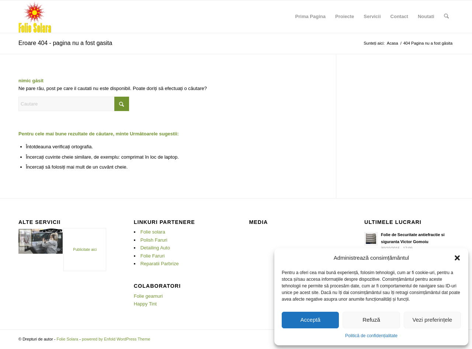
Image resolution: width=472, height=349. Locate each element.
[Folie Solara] (34, 16)
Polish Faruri (153, 240)
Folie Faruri (152, 256)
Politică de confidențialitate (371, 335)
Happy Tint (145, 304)
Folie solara (152, 232)
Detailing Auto (155, 247)
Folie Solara (67, 339)
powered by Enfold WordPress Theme (116, 339)
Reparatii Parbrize (159, 263)
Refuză (371, 320)
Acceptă (310, 320)
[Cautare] (446, 16)
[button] (457, 258)
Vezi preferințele (432, 320)
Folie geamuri (148, 296)
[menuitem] (310, 16)
